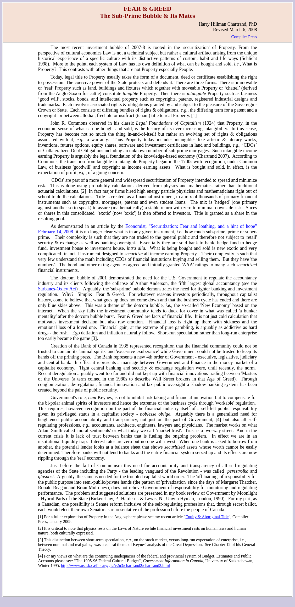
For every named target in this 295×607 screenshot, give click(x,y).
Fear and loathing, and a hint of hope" (218, 226)
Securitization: (165, 226)
